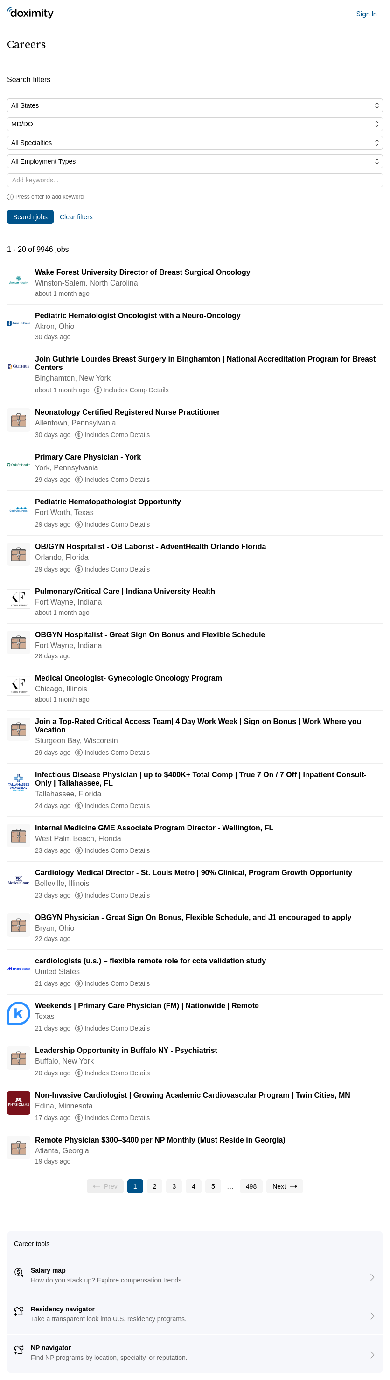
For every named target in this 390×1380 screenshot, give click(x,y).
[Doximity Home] (30, 14)
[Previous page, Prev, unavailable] (105, 1186)
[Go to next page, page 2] (284, 1186)
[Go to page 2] (155, 1186)
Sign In (366, 14)
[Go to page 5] (213, 1186)
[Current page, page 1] (135, 1186)
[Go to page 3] (174, 1186)
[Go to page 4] (194, 1186)
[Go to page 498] (251, 1186)
